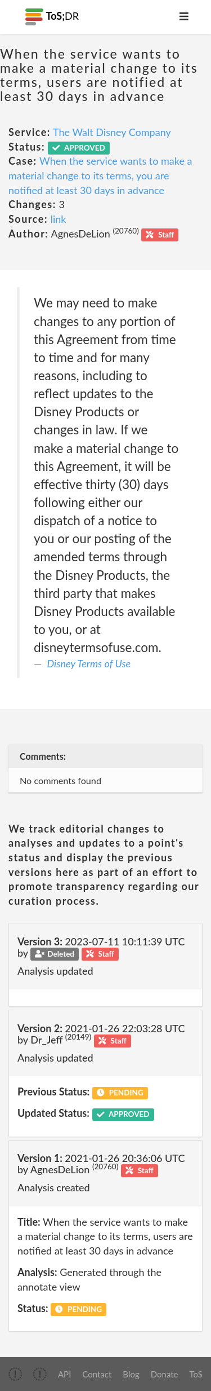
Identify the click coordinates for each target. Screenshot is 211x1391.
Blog (131, 1374)
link (58, 219)
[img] (15, 1374)
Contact (96, 1374)
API (64, 1374)
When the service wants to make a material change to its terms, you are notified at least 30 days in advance (100, 175)
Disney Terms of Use (89, 663)
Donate (164, 1374)
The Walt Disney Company (112, 132)
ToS (196, 1374)
